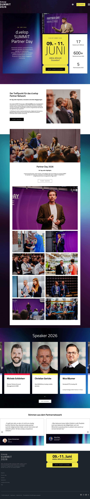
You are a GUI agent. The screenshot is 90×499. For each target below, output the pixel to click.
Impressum (12, 495)
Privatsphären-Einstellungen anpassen (32, 495)
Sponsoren (3, 480)
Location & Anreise (5, 482)
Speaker (3, 477)
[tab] (44, 396)
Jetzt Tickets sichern (55, 69)
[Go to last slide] (2, 368)
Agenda (2, 473)
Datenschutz (19, 495)
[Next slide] (88, 368)
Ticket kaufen (16, 119)
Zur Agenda (45, 401)
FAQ (2, 485)
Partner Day (3, 475)
